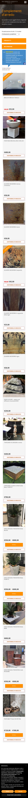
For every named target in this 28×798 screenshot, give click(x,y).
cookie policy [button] (12, 775)
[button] (26, 766)
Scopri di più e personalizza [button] (14, 795)
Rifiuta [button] (7, 791)
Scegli (14, 545)
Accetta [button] (20, 791)
